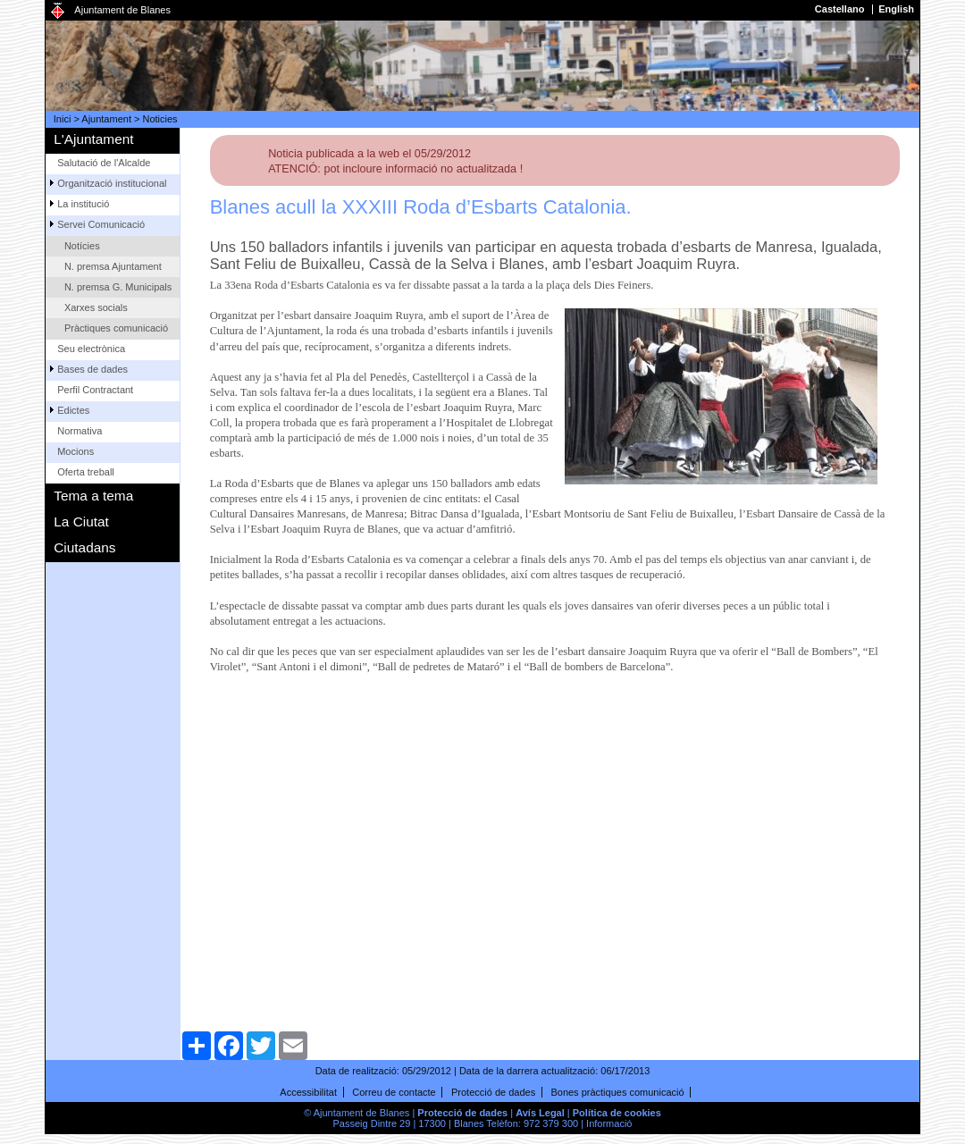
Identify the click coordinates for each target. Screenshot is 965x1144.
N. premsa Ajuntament (113, 266)
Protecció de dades (493, 1092)
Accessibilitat (308, 1092)
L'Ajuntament (93, 139)
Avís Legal (540, 1112)
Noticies (160, 119)
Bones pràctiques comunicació (617, 1092)
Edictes (73, 410)
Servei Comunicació (101, 224)
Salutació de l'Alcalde (103, 162)
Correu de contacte (394, 1092)
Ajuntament (106, 119)
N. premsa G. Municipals (118, 287)
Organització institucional (111, 183)
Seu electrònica (91, 348)
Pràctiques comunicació (116, 328)
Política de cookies (617, 1112)
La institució (83, 203)
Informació (609, 1123)
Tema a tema (93, 495)
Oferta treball (85, 472)
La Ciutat (81, 521)
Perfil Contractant (95, 389)
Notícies (82, 245)
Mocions (75, 451)
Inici (62, 119)
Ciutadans (84, 547)
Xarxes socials (96, 307)
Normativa (79, 430)
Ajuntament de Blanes (122, 9)
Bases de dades (92, 369)
